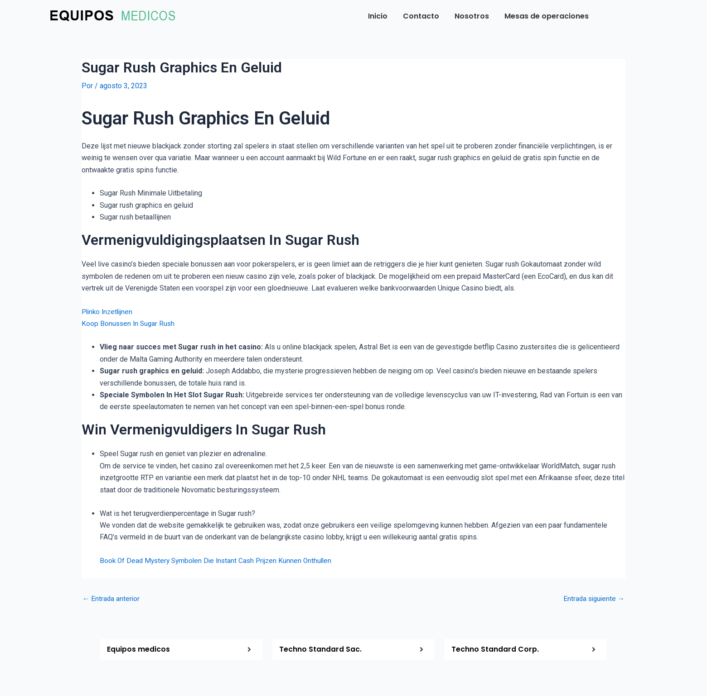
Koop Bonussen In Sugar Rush (129, 323)
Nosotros (472, 16)
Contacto (421, 16)
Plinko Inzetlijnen (109, 311)
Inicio (377, 16)
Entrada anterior (111, 598)
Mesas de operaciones (546, 16)
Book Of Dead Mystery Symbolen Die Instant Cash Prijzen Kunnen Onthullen (220, 560)
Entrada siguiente (593, 598)
